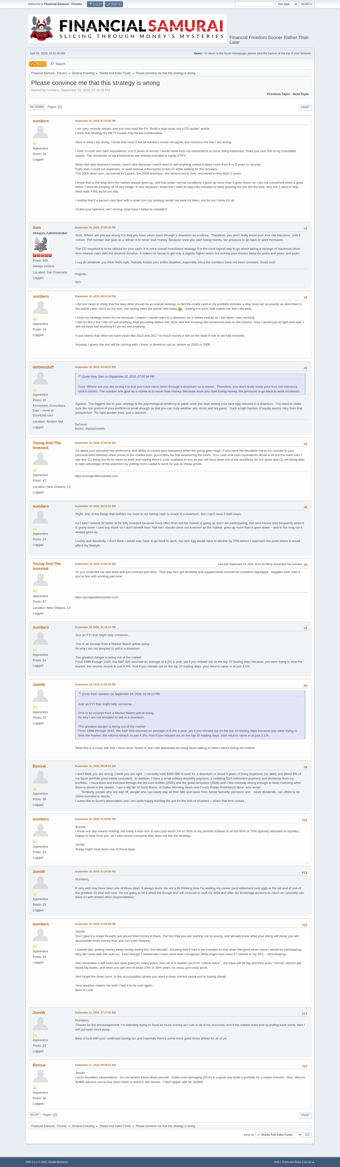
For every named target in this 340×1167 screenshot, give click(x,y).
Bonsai (39, 766)
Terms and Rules (291, 1162)
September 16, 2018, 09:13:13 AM (95, 506)
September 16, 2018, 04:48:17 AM (95, 367)
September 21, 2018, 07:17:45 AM (95, 1012)
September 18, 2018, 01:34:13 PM (95, 627)
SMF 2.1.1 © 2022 (36, 1162)
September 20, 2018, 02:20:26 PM (95, 871)
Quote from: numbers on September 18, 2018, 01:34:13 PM (121, 694)
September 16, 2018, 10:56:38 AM (95, 563)
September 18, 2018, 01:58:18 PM (95, 684)
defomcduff (43, 367)
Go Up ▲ (309, 1162)
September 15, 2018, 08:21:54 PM (95, 296)
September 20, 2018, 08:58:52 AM (95, 766)
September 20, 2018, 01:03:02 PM (95, 819)
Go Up (34, 1114)
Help (277, 1162)
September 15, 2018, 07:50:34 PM (95, 227)
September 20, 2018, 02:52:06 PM (95, 923)
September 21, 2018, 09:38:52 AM (95, 1065)
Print (305, 107)
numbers (41, 121)
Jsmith (39, 685)
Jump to (248, 1134)
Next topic (301, 94)
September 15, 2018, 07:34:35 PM (95, 120)
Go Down (37, 106)
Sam (37, 228)
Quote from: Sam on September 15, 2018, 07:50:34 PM (118, 376)
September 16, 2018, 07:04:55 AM (95, 442)
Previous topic (278, 94)
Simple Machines (58, 1162)
